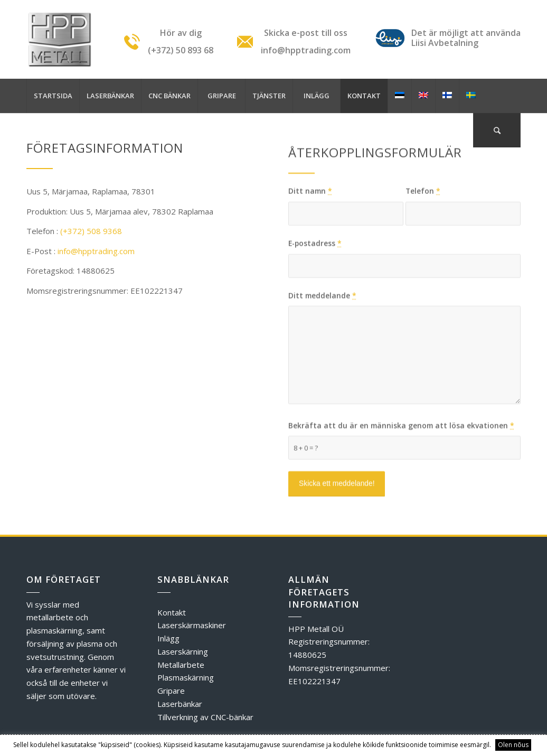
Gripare (171, 690)
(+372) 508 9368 (91, 231)
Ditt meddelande (322, 332)
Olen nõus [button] (513, 744)
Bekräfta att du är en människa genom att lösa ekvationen (401, 462)
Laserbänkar (179, 703)
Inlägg (168, 638)
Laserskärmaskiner (191, 625)
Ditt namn (310, 227)
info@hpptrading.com (96, 251)
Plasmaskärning (185, 677)
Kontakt (171, 612)
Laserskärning (182, 651)
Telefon (422, 227)
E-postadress (315, 280)
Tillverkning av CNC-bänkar (205, 717)
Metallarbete (180, 664)
